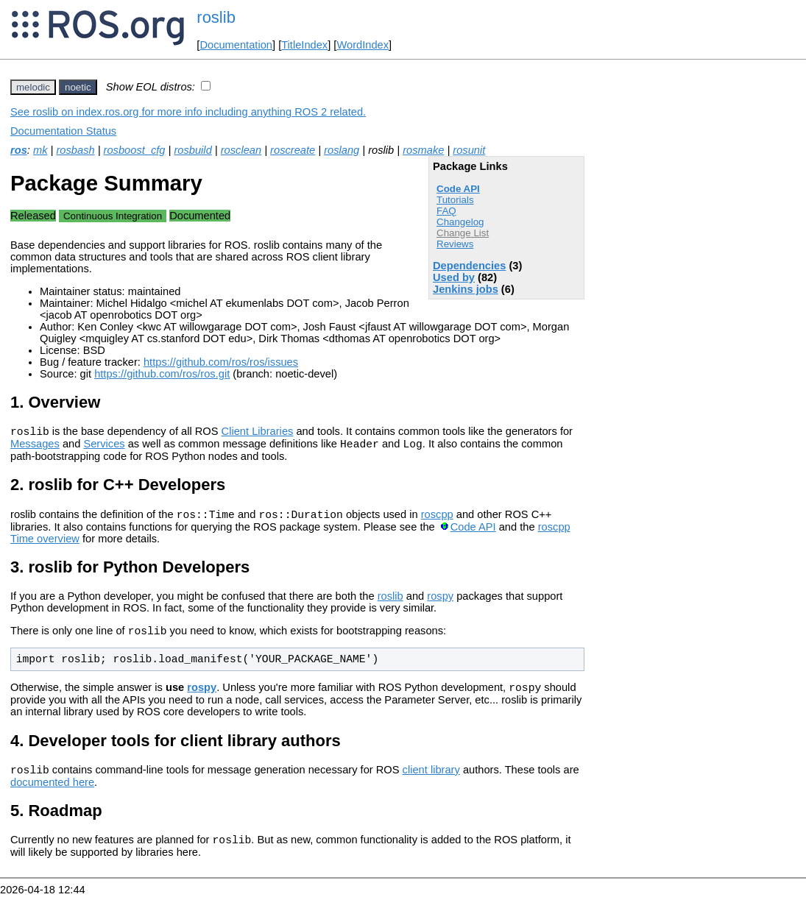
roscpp (437, 521)
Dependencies (469, 266)
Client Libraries (258, 433)
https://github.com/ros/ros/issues (221, 362)
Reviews (454, 243)
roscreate (292, 150)
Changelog (460, 221)
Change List (462, 232)
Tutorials (455, 199)
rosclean (241, 150)
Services (103, 448)
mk (40, 150)
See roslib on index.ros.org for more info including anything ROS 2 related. (188, 112)
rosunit (469, 150)
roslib (216, 17)
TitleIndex (304, 45)
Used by (454, 277)
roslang (341, 150)
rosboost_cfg (135, 150)
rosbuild (192, 150)
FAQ (446, 210)
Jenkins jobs (465, 289)
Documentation (235, 45)
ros (18, 150)
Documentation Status (63, 131)
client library (431, 783)
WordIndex (362, 45)
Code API (458, 188)
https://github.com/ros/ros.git (162, 374)
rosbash (75, 150)
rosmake (423, 150)
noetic (78, 87)
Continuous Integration (112, 215)
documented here (52, 795)
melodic (33, 87)
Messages (35, 448)
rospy (440, 603)
